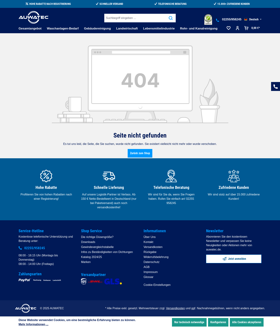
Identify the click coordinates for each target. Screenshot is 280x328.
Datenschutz (151, 262)
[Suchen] (171, 18)
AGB (147, 267)
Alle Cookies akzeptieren (246, 322)
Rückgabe (150, 252)
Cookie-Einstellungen (157, 284)
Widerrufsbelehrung (156, 257)
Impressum (151, 272)
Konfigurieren (218, 322)
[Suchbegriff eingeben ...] (135, 18)
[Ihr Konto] (237, 28)
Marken (86, 262)
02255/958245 (231, 19)
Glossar (148, 277)
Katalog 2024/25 (91, 257)
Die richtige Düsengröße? (97, 236)
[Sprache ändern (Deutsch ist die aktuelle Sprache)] (252, 19)
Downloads (88, 241)
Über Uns (150, 236)
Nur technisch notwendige (189, 322)
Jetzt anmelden (234, 258)
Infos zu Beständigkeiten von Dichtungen (107, 252)
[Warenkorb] (251, 28)
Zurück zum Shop (140, 153)
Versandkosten (153, 247)
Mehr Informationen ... (33, 324)
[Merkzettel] (228, 28)
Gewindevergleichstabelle (97, 247)
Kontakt (148, 241)
